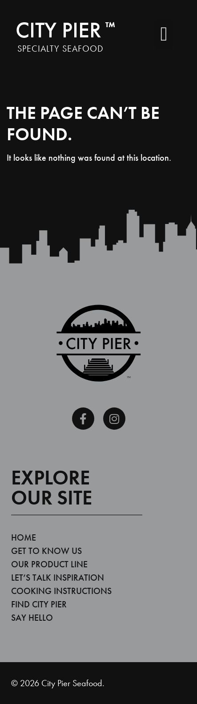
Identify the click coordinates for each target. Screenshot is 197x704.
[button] (163, 34)
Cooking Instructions (61, 591)
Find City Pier (39, 604)
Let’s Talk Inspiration (57, 577)
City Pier (65, 30)
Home (23, 537)
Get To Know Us (46, 551)
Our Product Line (49, 564)
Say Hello (32, 617)
